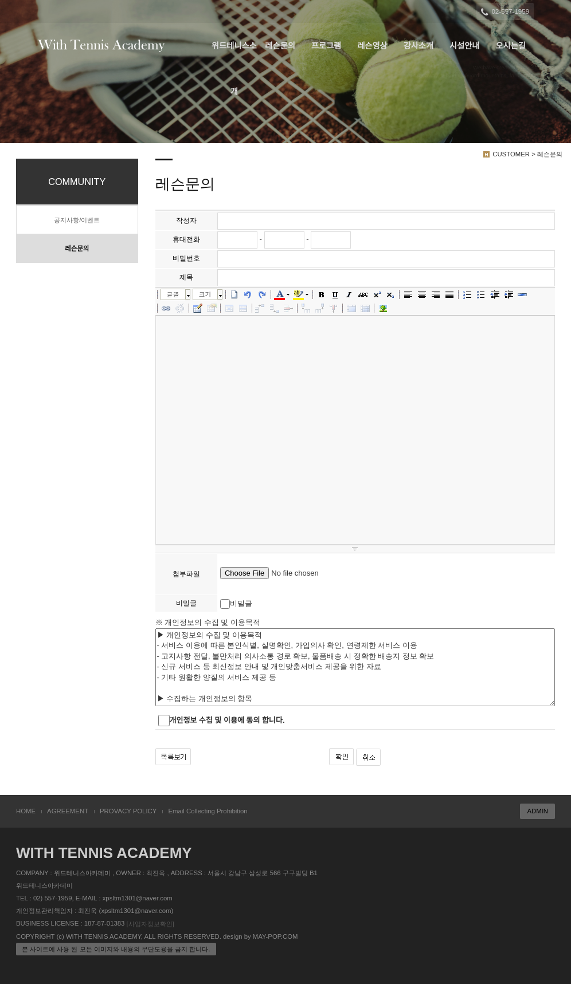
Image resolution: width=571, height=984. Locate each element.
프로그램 (326, 45)
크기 (205, 294)
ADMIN (537, 811)
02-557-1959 (506, 12)
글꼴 (173, 294)
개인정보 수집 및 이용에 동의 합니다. (227, 720)
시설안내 (464, 45)
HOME (26, 811)
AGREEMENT (67, 811)
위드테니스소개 (234, 55)
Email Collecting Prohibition (207, 811)
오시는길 (510, 45)
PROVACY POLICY (128, 811)
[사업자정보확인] (150, 923)
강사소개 (419, 45)
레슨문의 (280, 45)
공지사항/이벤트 (77, 220)
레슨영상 (372, 45)
